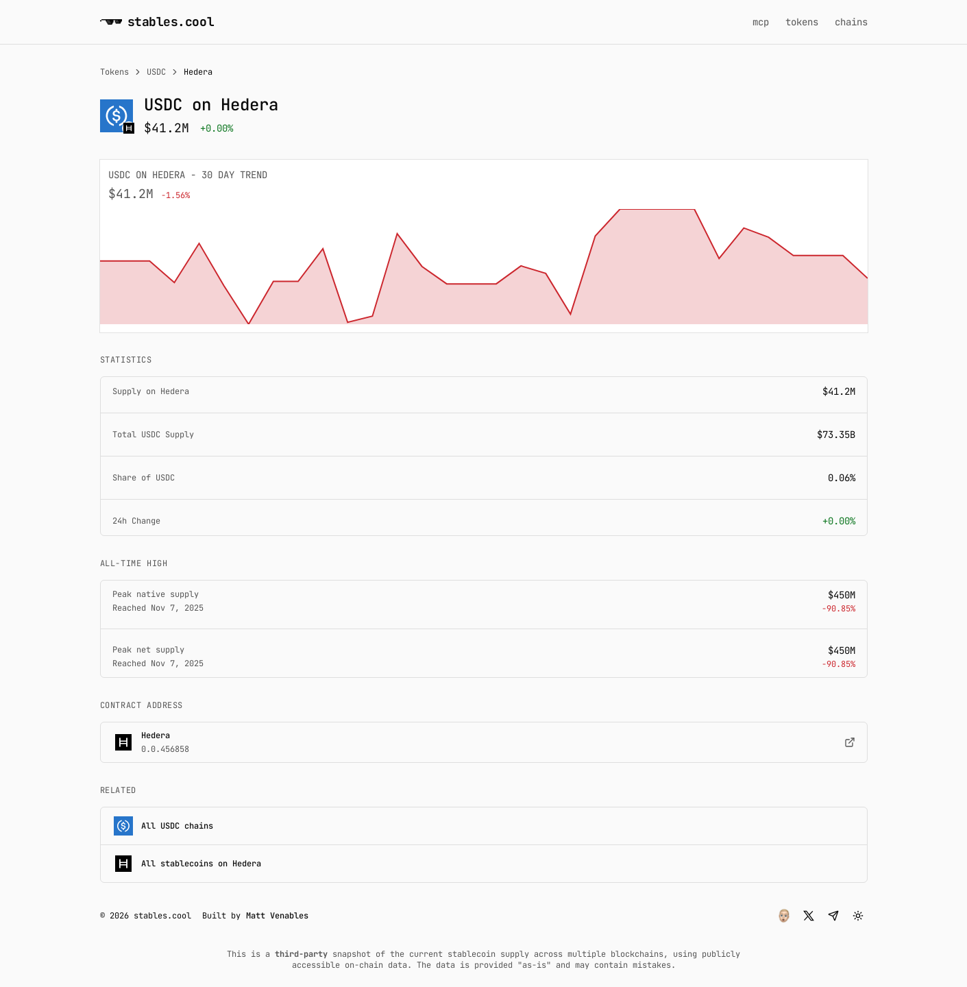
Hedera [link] (198, 71)
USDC (156, 71)
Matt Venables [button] (277, 915)
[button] (784, 915)
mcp (760, 22)
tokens (801, 22)
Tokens (114, 71)
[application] (484, 266)
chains (851, 22)
